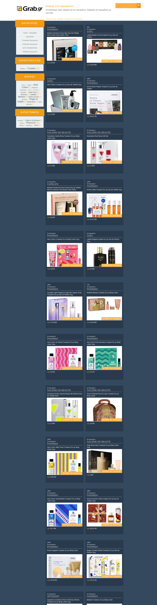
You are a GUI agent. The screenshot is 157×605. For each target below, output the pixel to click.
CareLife (20, 120)
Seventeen (31, 102)
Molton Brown (33, 97)
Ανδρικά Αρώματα (29, 44)
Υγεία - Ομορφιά (30, 33)
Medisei (21, 97)
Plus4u (21, 125)
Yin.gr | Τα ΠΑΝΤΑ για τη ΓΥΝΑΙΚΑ (122, 589)
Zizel (36, 125)
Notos (22, 123)
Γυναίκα (31, 68)
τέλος (121, 572)
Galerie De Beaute (32, 120)
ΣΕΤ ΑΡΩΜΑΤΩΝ (30, 48)
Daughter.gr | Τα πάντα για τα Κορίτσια (123, 592)
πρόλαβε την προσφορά (64, 59)
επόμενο (116, 572)
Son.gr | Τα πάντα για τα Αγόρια (121, 594)
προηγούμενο (69, 572)
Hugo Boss (32, 92)
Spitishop (29, 125)
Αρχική (48, 19)
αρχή (64, 572)
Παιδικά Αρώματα (30, 52)
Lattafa (33, 94)
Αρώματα (30, 36)
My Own (24, 99)
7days (29, 85)
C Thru (36, 90)
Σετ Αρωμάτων (77, 19)
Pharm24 (30, 123)
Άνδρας (22, 68)
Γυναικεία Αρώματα (30, 40)
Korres (24, 94)
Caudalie (23, 92)
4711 (23, 85)
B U (30, 90)
